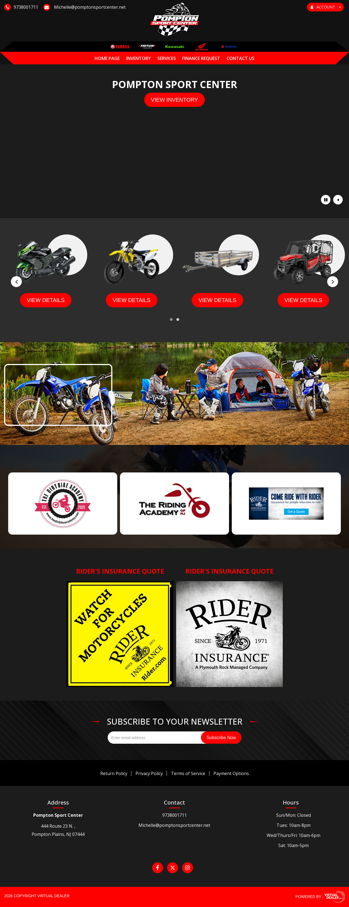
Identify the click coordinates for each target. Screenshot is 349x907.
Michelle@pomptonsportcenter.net (174, 825)
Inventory (138, 48)
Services (166, 48)
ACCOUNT (326, 7)
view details (46, 300)
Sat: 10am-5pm (293, 845)
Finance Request (201, 48)
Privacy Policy (149, 773)
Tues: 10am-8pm (293, 825)
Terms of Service (188, 773)
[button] (171, 319)
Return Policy (113, 773)
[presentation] (16, 281)
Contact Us (240, 48)
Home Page (107, 48)
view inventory (174, 100)
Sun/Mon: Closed (293, 815)
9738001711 (174, 815)
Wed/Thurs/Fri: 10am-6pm (293, 835)
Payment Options (231, 773)
